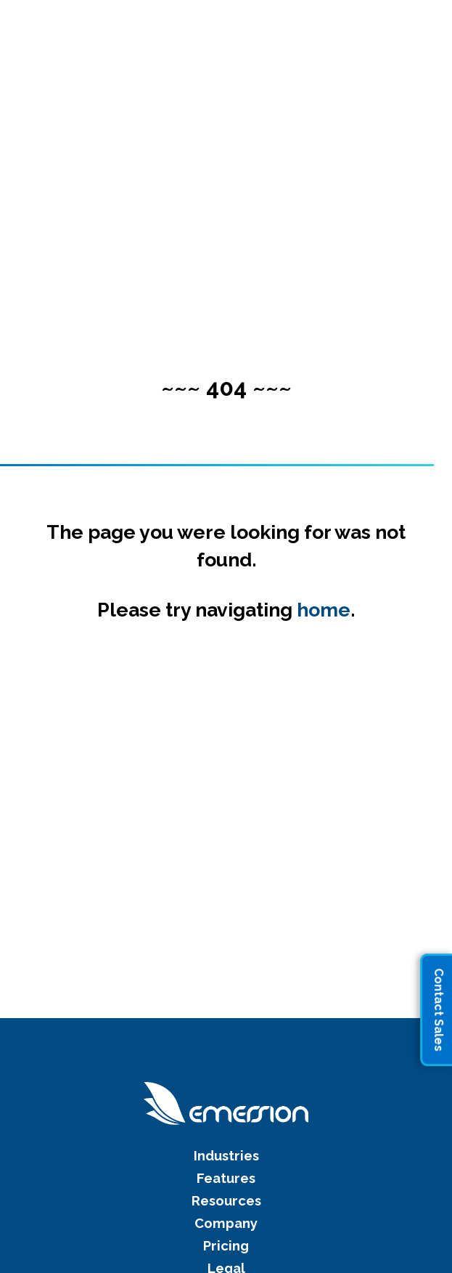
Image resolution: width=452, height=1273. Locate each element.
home (323, 609)
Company (226, 1223)
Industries (226, 1155)
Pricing (226, 1245)
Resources (226, 1200)
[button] (419, 27)
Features (226, 1178)
